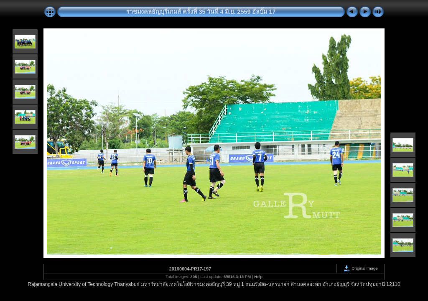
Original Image (360, 268)
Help (258, 276)
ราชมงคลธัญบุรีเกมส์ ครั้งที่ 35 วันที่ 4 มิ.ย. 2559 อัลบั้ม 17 (200, 11)
